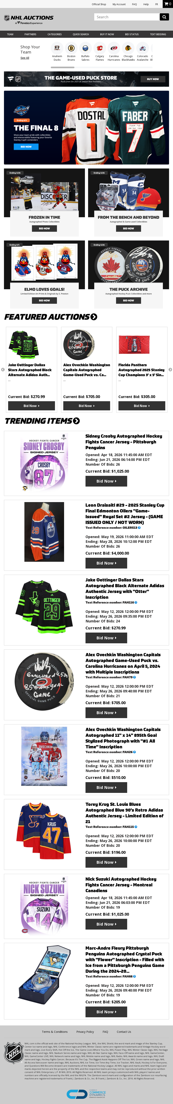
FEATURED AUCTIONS (50, 317)
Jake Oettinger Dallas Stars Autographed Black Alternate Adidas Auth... (30, 369)
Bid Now (30, 406)
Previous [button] (3, 370)
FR (156, 4)
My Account (119, 4)
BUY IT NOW (107, 34)
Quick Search (81, 34)
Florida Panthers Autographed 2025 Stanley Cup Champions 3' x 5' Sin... (141, 369)
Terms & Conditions (55, 1032)
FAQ (134, 4)
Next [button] (170, 370)
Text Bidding (158, 34)
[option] (31, 370)
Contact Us (124, 1032)
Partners (30, 34)
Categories (55, 34)
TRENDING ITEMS (42, 421)
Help (146, 4)
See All (24, 57)
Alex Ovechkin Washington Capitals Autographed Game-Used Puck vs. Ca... (86, 369)
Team (10, 34)
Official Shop (99, 4)
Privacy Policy (85, 1032)
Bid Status (132, 34)
